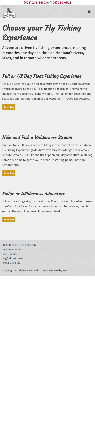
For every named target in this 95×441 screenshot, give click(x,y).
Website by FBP (58, 270)
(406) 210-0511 (60, 2)
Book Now (9, 107)
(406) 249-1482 (35, 2)
